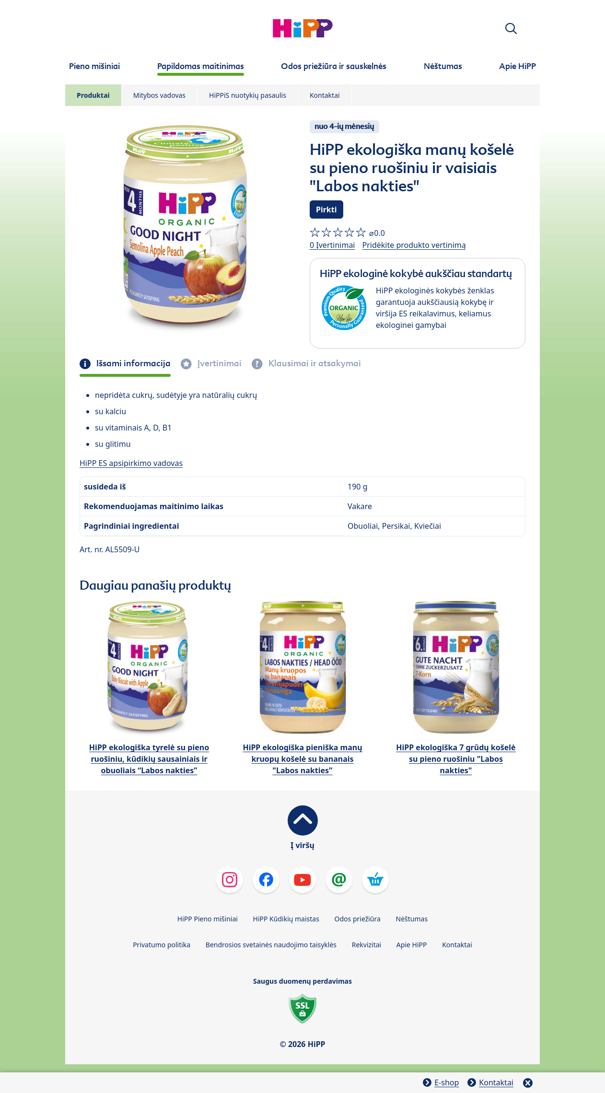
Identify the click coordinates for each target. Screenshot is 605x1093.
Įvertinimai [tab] (219, 363)
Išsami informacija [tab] (132, 363)
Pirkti (326, 209)
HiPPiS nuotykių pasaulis (247, 95)
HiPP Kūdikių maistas (286, 918)
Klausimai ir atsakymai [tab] (314, 363)
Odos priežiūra (358, 918)
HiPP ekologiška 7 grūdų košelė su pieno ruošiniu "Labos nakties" (455, 759)
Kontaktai (325, 95)
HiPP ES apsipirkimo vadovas (131, 463)
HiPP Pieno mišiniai (207, 918)
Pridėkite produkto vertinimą (413, 245)
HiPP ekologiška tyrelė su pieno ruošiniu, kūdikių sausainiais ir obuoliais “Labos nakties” (149, 759)
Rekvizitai (367, 944)
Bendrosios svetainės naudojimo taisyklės (271, 944)
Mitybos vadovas (159, 95)
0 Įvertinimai (332, 245)
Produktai (93, 95)
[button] (511, 28)
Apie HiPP (411, 944)
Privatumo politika (161, 944)
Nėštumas (412, 918)
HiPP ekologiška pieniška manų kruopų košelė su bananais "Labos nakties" (302, 759)
